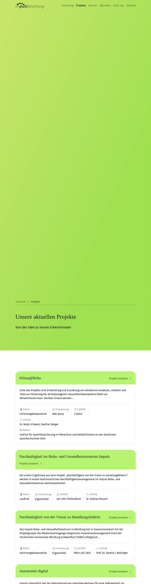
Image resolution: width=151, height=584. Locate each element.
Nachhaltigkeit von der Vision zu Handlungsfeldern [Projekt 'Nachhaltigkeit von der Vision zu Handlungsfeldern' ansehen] (59, 517)
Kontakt (131, 5)
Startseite (21, 301)
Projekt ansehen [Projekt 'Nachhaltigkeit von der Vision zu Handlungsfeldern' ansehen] (120, 517)
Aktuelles (105, 5)
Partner (92, 5)
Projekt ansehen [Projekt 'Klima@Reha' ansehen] (120, 378)
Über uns (118, 5)
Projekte (81, 5)
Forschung (67, 5)
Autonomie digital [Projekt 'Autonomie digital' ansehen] (33, 571)
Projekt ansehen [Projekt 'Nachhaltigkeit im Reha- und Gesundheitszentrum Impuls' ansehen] (30, 463)
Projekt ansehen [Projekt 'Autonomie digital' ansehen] (120, 571)
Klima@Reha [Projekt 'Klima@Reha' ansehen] (30, 378)
